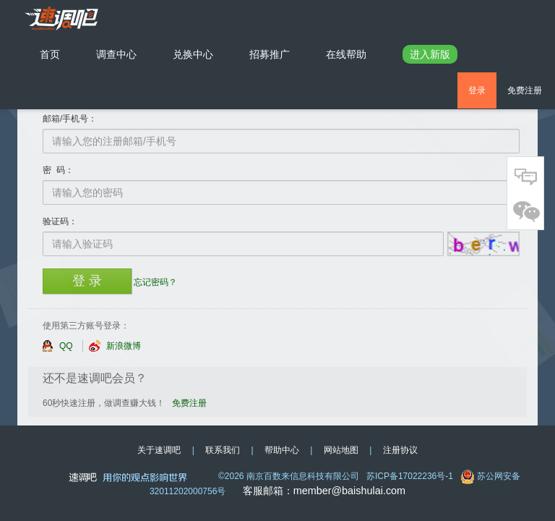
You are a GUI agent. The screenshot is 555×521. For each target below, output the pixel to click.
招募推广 (269, 54)
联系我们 (222, 450)
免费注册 (524, 90)
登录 (477, 90)
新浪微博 (115, 346)
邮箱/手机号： (70, 119)
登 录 (87, 281)
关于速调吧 (159, 450)
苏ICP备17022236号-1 (409, 476)
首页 (59, 53)
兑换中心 (193, 54)
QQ (57, 346)
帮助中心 (281, 450)
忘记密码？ (155, 282)
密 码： (58, 170)
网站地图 (341, 450)
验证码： (60, 221)
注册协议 (400, 450)
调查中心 (116, 54)
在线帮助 (346, 54)
